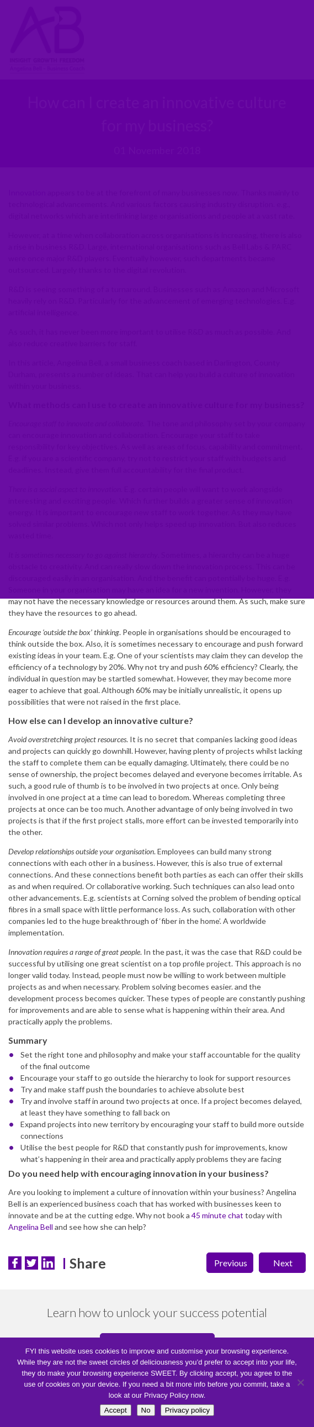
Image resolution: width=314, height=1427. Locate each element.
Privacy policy (187, 1410)
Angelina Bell (30, 1227)
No (146, 1410)
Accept (115, 1410)
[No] (300, 1382)
